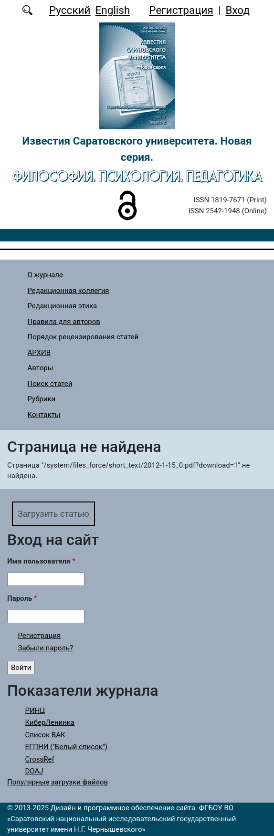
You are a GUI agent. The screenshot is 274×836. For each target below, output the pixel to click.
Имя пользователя (41, 561)
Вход (237, 10)
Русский (70, 10)
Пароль (22, 598)
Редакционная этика (62, 306)
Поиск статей (50, 383)
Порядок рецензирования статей (83, 337)
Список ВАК (45, 735)
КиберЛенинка (50, 722)
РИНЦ (35, 710)
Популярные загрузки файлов (57, 782)
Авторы (40, 368)
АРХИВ (39, 352)
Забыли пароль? (46, 648)
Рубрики (42, 399)
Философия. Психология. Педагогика (137, 175)
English (112, 10)
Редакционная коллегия (68, 290)
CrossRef (39, 759)
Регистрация (181, 10)
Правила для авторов (64, 321)
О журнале (45, 275)
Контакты (44, 414)
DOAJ (34, 771)
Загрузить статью (53, 514)
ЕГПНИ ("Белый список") (66, 746)
